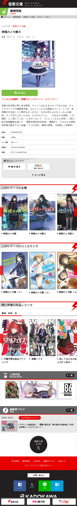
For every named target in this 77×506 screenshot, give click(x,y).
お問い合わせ (38, 475)
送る (44, 488)
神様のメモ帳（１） (13, 292)
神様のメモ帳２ (38, 233)
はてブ (57, 488)
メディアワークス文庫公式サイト (38, 465)
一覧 (71, 375)
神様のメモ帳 (29, 17)
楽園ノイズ (36, 359)
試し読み (21, 93)
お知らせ (61, 461)
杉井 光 (11, 37)
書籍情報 (17, 17)
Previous (2, 390)
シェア (19, 488)
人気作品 (36, 461)
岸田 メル (30, 37)
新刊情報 (15, 461)
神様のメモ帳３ (66, 233)
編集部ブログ (49, 461)
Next (74, 390)
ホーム (7, 17)
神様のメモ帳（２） (41, 292)
